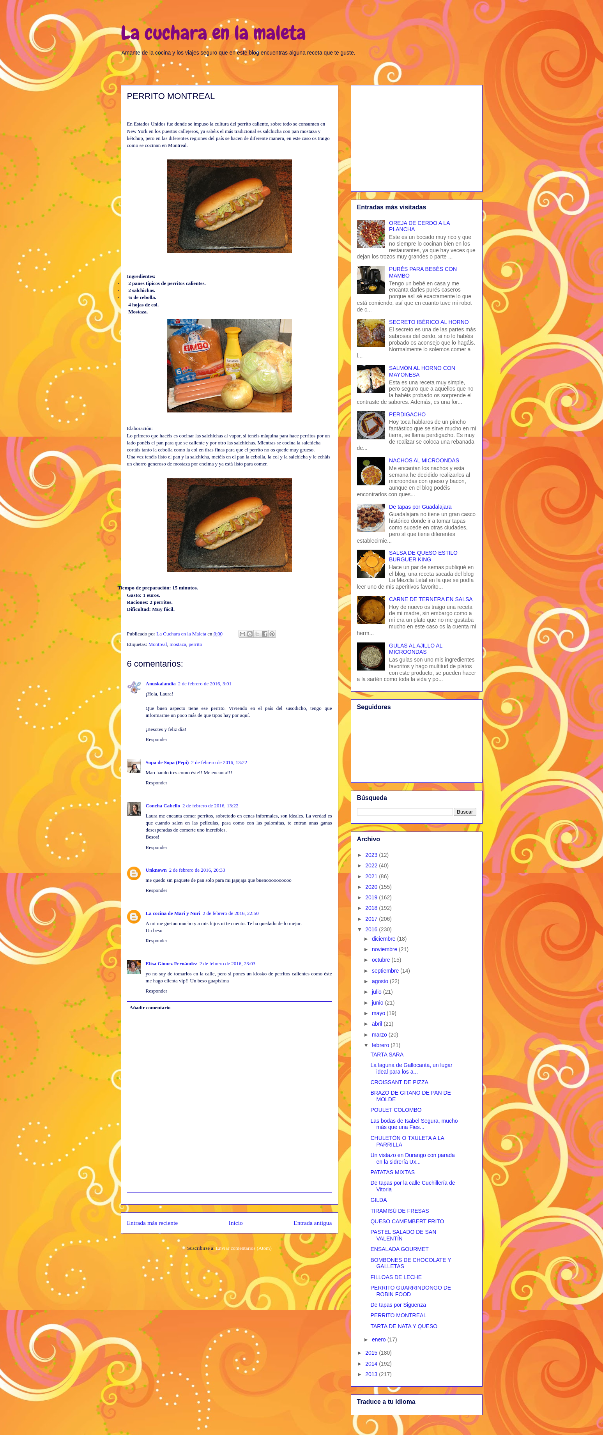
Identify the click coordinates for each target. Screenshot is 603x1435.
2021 (372, 876)
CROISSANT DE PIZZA (399, 1082)
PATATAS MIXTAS (392, 1172)
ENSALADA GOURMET (399, 1249)
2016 (372, 929)
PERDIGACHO (407, 414)
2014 (372, 1364)
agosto (381, 981)
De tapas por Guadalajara (420, 507)
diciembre (384, 939)
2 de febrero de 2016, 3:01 (205, 684)
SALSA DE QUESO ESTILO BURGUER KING (423, 556)
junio (378, 1003)
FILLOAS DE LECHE (396, 1277)
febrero (381, 1045)
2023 (372, 855)
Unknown (156, 870)
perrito (195, 644)
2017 (372, 919)
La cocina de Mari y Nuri (173, 913)
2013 (372, 1374)
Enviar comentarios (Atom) (244, 1248)
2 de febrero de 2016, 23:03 (228, 963)
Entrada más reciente (152, 1222)
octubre (382, 960)
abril (378, 1024)
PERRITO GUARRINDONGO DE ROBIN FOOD (410, 1291)
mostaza (178, 644)
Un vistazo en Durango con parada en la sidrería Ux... (412, 1158)
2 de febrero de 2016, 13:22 (219, 762)
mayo (379, 1013)
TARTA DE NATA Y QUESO (403, 1326)
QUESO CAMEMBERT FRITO (407, 1221)
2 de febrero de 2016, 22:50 (231, 913)
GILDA (378, 1200)
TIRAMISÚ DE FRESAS (399, 1211)
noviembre (385, 949)
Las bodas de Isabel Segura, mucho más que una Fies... (414, 1124)
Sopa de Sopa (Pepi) (167, 762)
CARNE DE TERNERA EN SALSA (430, 599)
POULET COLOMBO (395, 1110)
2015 (372, 1353)
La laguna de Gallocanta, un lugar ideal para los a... (411, 1068)
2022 (372, 865)
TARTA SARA (386, 1054)
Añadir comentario (150, 1007)
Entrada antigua (313, 1222)
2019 (372, 897)
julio (377, 992)
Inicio (236, 1222)
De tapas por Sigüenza (398, 1305)
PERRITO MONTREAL (398, 1315)
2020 (372, 887)
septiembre (386, 971)
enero (379, 1339)
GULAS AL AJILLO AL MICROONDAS (415, 648)
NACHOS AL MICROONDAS (424, 460)
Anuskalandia (161, 684)
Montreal (158, 644)
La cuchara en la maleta (213, 32)
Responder (157, 739)
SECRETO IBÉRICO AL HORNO (429, 322)
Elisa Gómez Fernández (171, 963)
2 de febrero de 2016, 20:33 (197, 870)
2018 (372, 908)
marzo (380, 1035)
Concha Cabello (163, 806)
